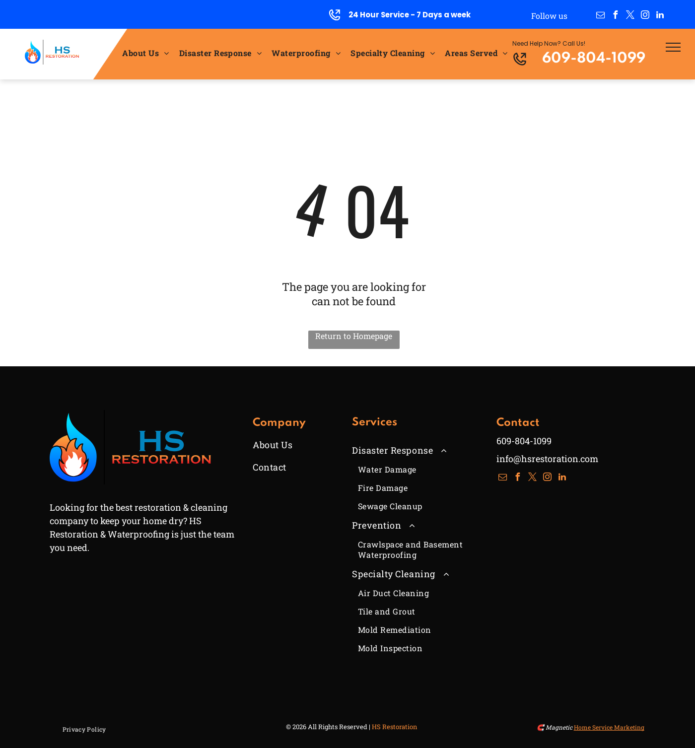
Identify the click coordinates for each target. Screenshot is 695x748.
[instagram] (645, 16)
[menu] (673, 47)
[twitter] (630, 16)
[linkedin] (660, 16)
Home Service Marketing (609, 727)
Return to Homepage (353, 336)
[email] (600, 16)
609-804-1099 (593, 59)
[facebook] (615, 16)
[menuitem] (145, 52)
